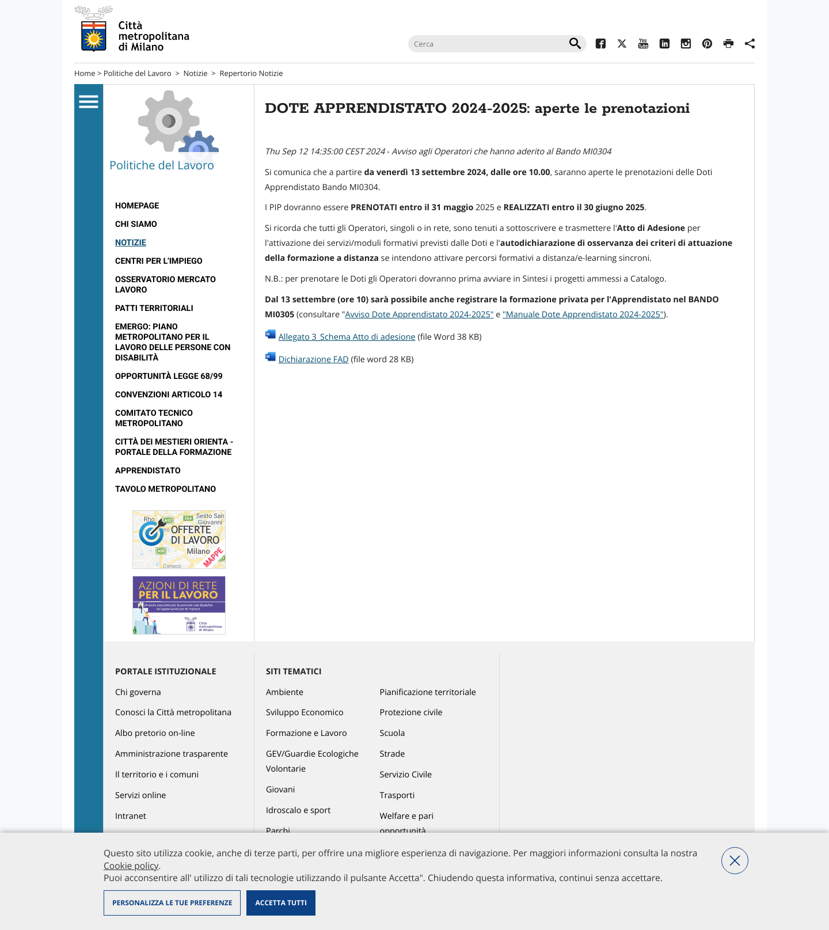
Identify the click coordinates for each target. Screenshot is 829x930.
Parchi (278, 831)
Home (85, 73)
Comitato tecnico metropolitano (154, 418)
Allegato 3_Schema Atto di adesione (347, 337)
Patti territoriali (154, 308)
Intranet (130, 816)
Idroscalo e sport (298, 810)
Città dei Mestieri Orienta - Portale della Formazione (174, 447)
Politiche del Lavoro (138, 73)
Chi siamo (136, 224)
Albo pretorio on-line (155, 733)
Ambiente (284, 692)
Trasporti (397, 795)
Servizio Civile (406, 774)
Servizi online (140, 795)
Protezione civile (411, 712)
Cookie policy (131, 865)
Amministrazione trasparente (171, 754)
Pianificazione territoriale (428, 692)
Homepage (137, 206)
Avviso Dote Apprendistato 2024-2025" (419, 314)
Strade (392, 754)
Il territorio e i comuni (157, 774)
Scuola (392, 733)
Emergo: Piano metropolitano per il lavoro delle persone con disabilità (172, 342)
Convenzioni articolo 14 (168, 395)
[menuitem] (178, 206)
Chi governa (138, 692)
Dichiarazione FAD (314, 359)
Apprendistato (148, 471)
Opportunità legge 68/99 (169, 376)
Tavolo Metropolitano (165, 489)
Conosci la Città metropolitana (173, 712)
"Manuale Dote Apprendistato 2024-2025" (583, 314)
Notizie (196, 73)
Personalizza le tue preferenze (172, 903)
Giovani (280, 789)
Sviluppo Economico (305, 712)
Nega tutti (734, 860)
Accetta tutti (280, 903)
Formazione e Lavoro (306, 733)
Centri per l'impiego (159, 261)
